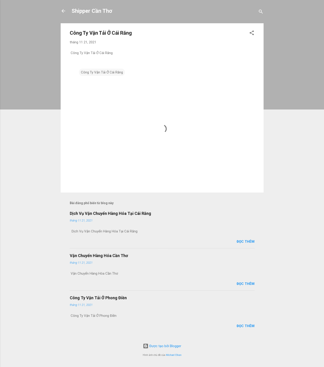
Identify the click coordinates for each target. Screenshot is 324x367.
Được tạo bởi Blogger (162, 346)
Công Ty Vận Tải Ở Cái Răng (102, 72)
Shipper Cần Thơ (92, 11)
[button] (251, 33)
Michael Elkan (173, 355)
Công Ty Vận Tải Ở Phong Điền (98, 297)
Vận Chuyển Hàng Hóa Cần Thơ (99, 255)
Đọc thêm (245, 241)
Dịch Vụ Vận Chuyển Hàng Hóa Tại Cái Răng (110, 213)
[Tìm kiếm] (261, 12)
